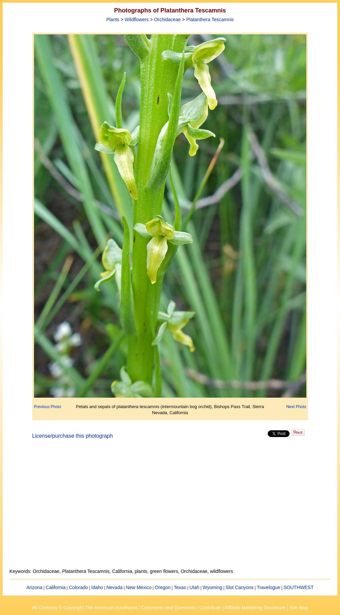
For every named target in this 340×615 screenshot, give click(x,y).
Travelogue (268, 587)
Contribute (210, 607)
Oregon (163, 587)
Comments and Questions (168, 607)
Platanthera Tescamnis (210, 19)
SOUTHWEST (298, 587)
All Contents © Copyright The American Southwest (84, 607)
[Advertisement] (170, 508)
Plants (112, 19)
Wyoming (212, 587)
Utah (194, 587)
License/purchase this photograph (72, 436)
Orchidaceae (167, 19)
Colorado (78, 587)
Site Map (298, 607)
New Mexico (138, 587)
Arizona (34, 587)
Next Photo (296, 406)
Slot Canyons (240, 587)
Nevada (114, 587)
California (56, 587)
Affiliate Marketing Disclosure (255, 607)
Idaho (97, 587)
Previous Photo (47, 406)
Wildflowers (137, 19)
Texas (180, 587)
